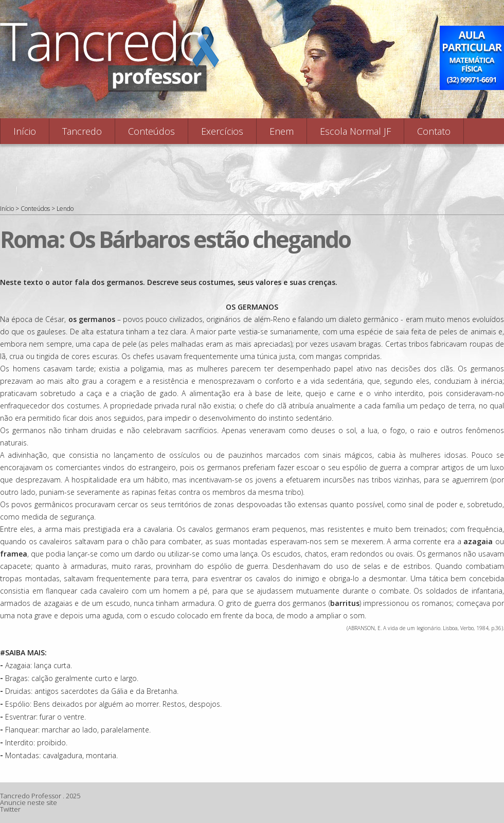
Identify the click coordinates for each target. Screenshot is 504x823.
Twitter (10, 809)
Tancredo (82, 131)
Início (24, 131)
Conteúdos (151, 131)
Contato (434, 131)
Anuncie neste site (28, 802)
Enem (281, 131)
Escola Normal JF (355, 131)
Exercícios (222, 131)
